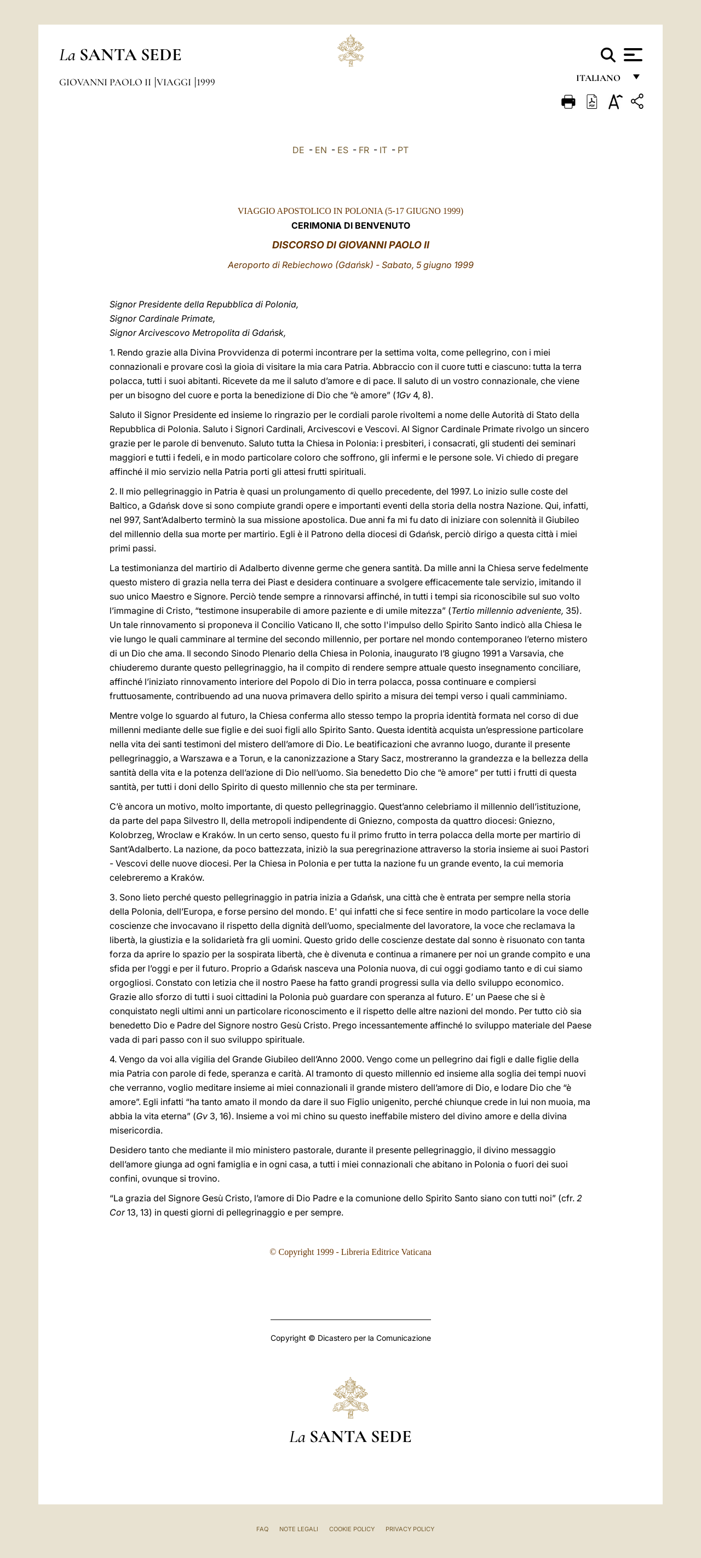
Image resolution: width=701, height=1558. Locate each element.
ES (342, 149)
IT (383, 149)
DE (298, 149)
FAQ (262, 1529)
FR (364, 149)
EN (321, 149)
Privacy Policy (410, 1529)
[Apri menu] (631, 54)
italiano (600, 80)
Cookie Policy (352, 1529)
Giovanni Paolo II (106, 82)
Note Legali (298, 1529)
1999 (206, 82)
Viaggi (175, 82)
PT (403, 149)
